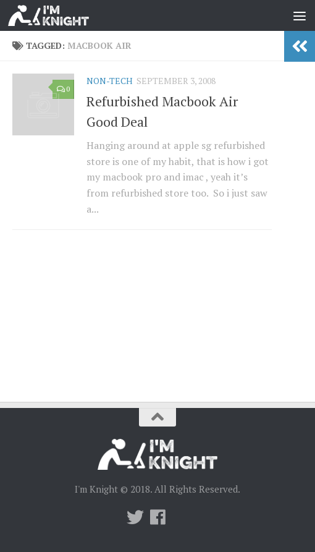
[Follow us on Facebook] (157, 517)
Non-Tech (109, 81)
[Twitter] (135, 517)
